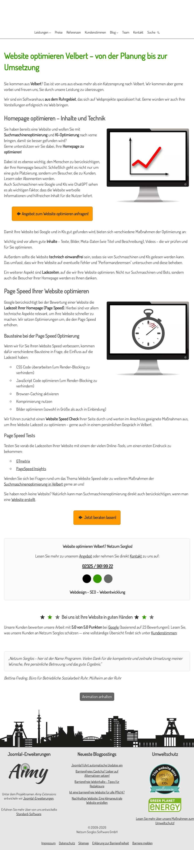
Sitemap (83, 843)
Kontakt (146, 32)
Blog (117, 32)
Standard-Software (28, 814)
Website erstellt (23, 499)
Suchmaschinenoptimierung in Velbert (33, 484)
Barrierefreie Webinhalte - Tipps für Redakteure (97, 784)
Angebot (85, 556)
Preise (53, 32)
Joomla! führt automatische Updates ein (97, 765)
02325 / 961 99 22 (97, 566)
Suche (161, 32)
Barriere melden (142, 843)
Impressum (48, 843)
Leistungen (32, 32)
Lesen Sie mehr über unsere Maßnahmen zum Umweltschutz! (165, 820)
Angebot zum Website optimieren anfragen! (52, 213)
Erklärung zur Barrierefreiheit (110, 843)
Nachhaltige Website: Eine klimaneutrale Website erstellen (97, 800)
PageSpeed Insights (31, 468)
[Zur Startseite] (97, 13)
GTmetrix (23, 461)
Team (132, 32)
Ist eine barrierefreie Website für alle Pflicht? (97, 792)
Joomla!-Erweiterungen (38, 798)
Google (113, 627)
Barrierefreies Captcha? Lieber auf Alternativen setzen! (97, 773)
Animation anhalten (97, 696)
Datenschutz (67, 843)
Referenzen (71, 32)
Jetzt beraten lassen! (97, 517)
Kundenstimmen (96, 32)
